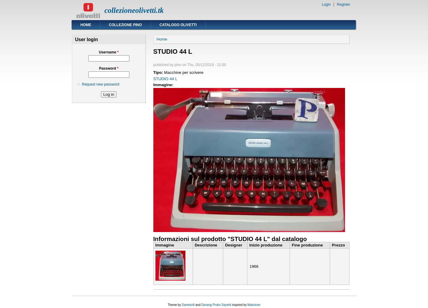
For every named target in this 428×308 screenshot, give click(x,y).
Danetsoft (188, 304)
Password (109, 68)
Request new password (101, 84)
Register (343, 4)
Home (86, 25)
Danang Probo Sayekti (216, 304)
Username (109, 52)
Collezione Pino (125, 25)
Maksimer (253, 304)
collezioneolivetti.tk (134, 10)
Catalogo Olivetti (178, 25)
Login (326, 4)
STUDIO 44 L (165, 79)
